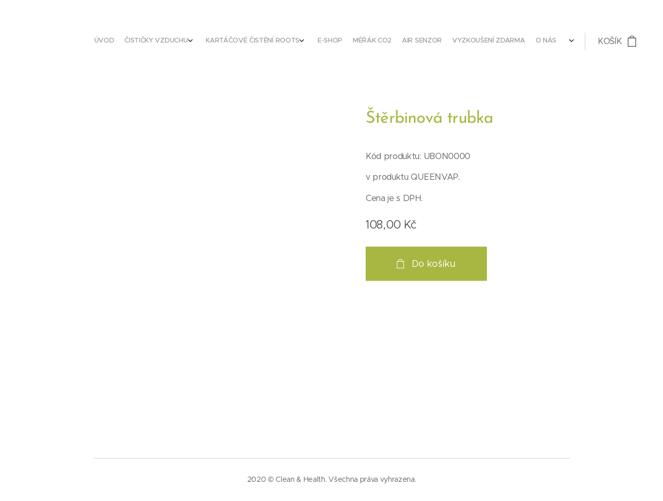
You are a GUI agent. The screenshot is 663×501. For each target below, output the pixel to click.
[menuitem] (436, 41)
